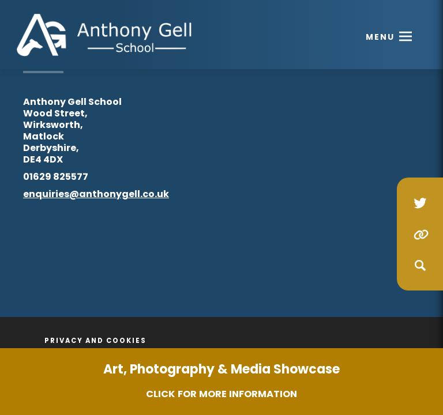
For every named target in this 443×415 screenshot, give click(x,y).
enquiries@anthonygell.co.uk (96, 194)
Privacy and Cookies (95, 340)
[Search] (420, 265)
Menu (380, 37)
